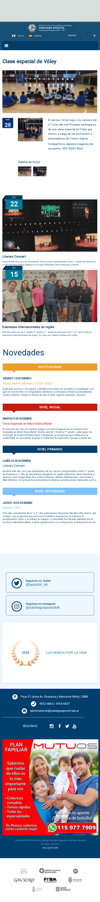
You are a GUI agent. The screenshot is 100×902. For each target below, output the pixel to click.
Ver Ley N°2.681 (50, 848)
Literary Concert (14, 256)
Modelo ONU (11, 507)
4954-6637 (63, 703)
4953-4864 (46, 703)
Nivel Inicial (50, 407)
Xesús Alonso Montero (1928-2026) (27, 383)
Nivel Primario (50, 449)
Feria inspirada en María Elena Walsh (27, 423)
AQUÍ (80, 148)
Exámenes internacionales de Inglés (28, 327)
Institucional (50, 367)
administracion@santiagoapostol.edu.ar (54, 711)
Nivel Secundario (50, 491)
